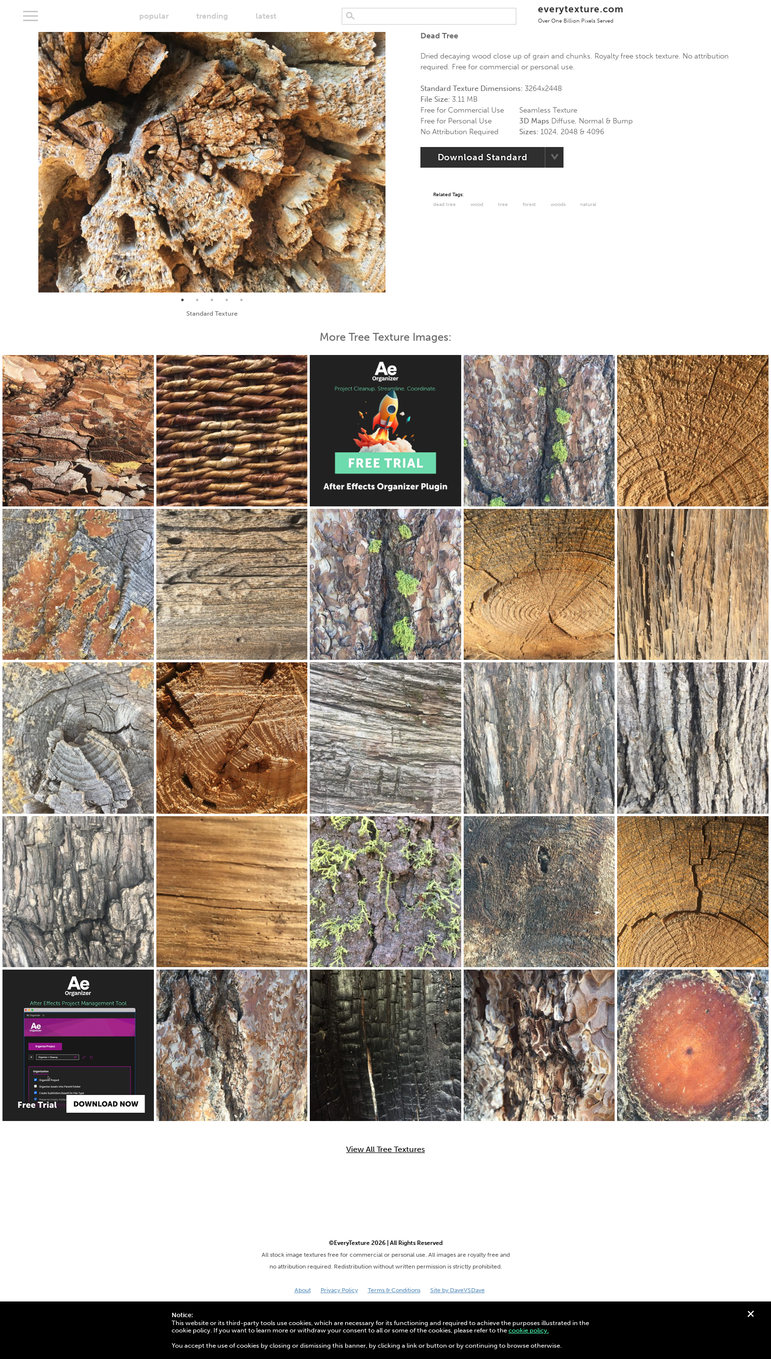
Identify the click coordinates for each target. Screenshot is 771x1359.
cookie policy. (528, 1330)
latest (266, 16)
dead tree (444, 204)
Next (393, 162)
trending (212, 16)
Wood (477, 204)
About (303, 1290)
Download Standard (483, 157)
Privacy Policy (339, 1290)
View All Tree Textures (385, 1149)
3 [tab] (212, 300)
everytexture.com (580, 13)
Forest (529, 204)
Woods (558, 204)
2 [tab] (197, 300)
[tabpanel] (212, 162)
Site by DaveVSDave (457, 1290)
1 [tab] (182, 300)
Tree (503, 204)
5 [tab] (241, 300)
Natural (588, 204)
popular (154, 16)
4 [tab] (227, 300)
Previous (31, 162)
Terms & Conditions (394, 1290)
